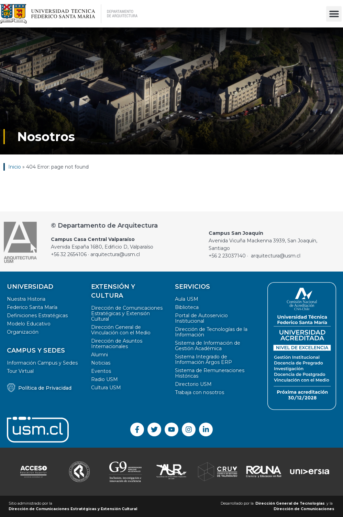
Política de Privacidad (44, 388)
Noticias (100, 363)
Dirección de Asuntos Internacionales (116, 343)
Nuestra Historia (26, 299)
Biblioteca (187, 307)
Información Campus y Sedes (42, 363)
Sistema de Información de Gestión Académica (207, 346)
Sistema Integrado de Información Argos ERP (203, 359)
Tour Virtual (20, 371)
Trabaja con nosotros (199, 392)
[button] (334, 14)
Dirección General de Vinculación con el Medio (121, 330)
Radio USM (104, 379)
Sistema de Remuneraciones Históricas (209, 373)
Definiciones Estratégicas (37, 315)
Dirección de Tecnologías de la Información (211, 332)
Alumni (99, 355)
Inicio (14, 167)
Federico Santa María (32, 307)
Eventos (101, 371)
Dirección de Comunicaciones (304, 509)
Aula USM (186, 299)
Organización (22, 332)
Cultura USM (106, 387)
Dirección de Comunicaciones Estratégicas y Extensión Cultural (127, 313)
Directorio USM (193, 384)
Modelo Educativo (29, 324)
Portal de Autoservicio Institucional (201, 318)
